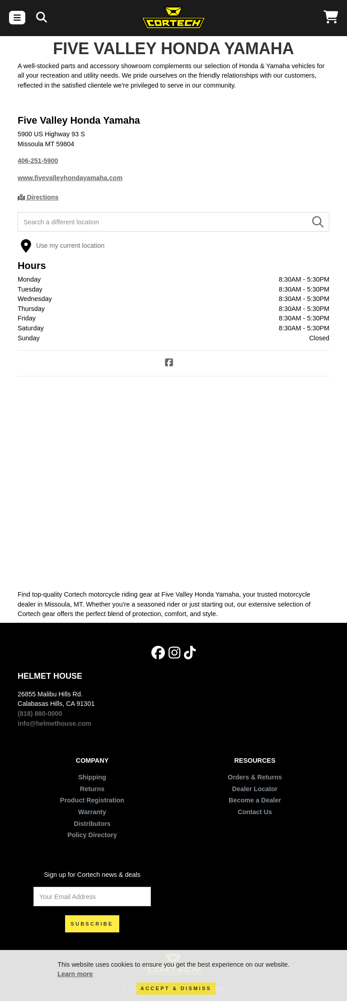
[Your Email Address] (92, 896)
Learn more (75, 974)
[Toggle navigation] (17, 17)
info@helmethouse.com (54, 723)
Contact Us (255, 812)
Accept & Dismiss (176, 988)
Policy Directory (92, 835)
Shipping (92, 777)
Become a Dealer (255, 800)
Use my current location (62, 246)
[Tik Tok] (190, 652)
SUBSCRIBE (91, 924)
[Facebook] (173, 363)
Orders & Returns (255, 777)
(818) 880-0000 (40, 713)
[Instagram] (174, 652)
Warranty (92, 812)
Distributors (92, 823)
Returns (92, 788)
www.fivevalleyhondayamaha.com (70, 177)
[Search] (41, 17)
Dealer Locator (255, 788)
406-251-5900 (38, 160)
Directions (38, 197)
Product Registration (92, 800)
